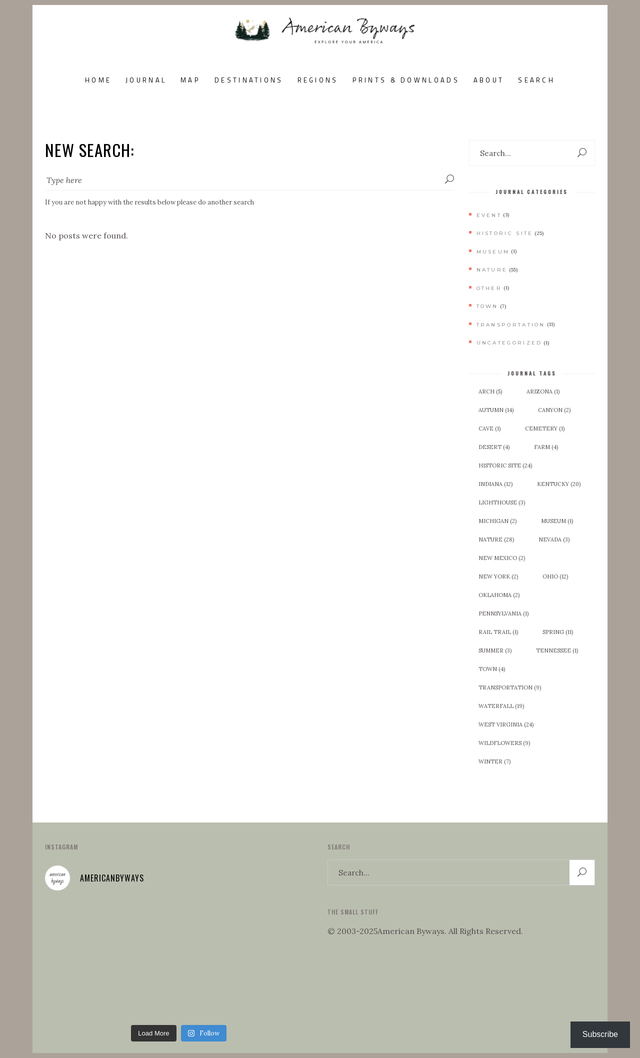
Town (487, 306)
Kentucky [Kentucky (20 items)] (558, 484)
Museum (493, 251)
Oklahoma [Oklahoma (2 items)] (499, 595)
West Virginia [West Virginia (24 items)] (506, 724)
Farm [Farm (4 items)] (546, 447)
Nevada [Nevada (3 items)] (554, 539)
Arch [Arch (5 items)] (490, 391)
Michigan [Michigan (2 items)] (497, 521)
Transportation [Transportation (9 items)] (509, 687)
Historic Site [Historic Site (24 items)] (505, 465)
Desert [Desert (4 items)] (494, 447)
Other (489, 288)
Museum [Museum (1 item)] (557, 521)
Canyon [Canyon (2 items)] (554, 410)
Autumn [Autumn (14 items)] (496, 410)
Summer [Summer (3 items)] (495, 650)
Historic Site (505, 233)
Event (489, 215)
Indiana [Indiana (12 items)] (495, 484)
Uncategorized (509, 343)
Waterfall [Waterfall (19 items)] (501, 706)
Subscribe (600, 1034)
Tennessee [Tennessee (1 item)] (557, 650)
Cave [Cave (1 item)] (489, 428)
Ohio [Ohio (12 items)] (555, 576)
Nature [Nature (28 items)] (496, 539)
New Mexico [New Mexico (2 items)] (501, 558)
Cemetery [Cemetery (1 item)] (544, 428)
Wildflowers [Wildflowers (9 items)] (504, 743)
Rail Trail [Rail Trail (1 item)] (498, 632)
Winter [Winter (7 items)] (494, 761)
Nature (492, 269)
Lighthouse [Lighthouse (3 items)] (501, 502)
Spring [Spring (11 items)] (557, 632)
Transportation (511, 325)
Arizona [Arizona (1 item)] (543, 391)
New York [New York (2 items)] (498, 576)
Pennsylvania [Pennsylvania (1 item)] (503, 613)
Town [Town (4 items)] (491, 669)
